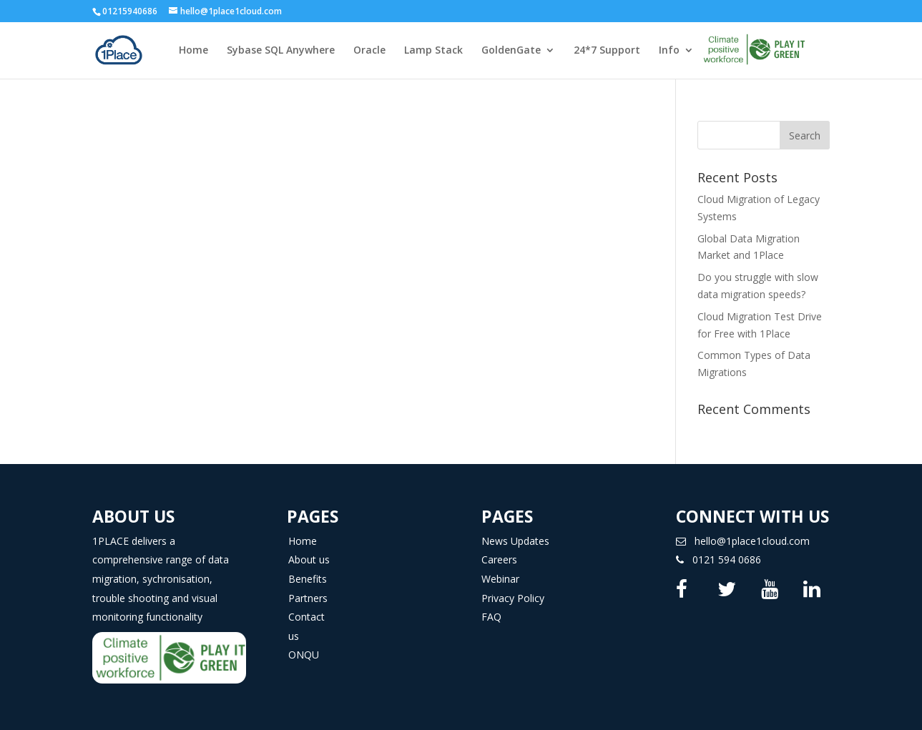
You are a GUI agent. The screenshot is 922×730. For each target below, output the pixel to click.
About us (309, 559)
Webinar (500, 579)
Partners (308, 598)
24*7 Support (607, 50)
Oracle (369, 50)
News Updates (515, 541)
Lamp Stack (433, 50)
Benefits (307, 579)
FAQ (491, 616)
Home (193, 50)
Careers (499, 559)
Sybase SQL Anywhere (281, 50)
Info (669, 50)
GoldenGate (511, 50)
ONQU (303, 654)
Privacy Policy (512, 598)
